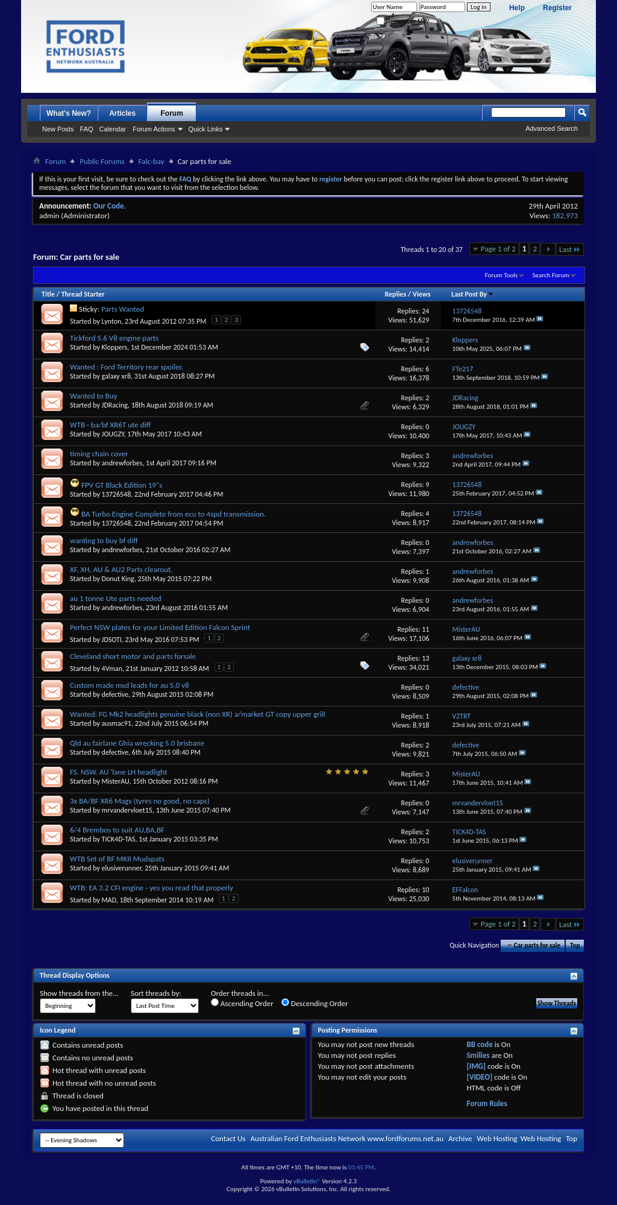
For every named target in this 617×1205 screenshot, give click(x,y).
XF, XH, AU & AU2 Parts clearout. (121, 569)
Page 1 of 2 (498, 248)
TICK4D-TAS (119, 839)
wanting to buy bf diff (104, 540)
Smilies (477, 1055)
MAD (109, 900)
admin (49, 215)
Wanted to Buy (93, 395)
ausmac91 (116, 723)
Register (557, 8)
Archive (460, 1138)
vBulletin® (307, 1181)
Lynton (112, 321)
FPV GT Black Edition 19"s (121, 484)
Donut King (118, 578)
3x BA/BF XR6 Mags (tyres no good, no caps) (140, 800)
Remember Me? (403, 21)
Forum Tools (501, 275)
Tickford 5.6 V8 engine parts (114, 337)
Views (422, 294)
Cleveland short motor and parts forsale (133, 656)
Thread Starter (83, 294)
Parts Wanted (122, 308)
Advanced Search (551, 128)
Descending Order (314, 1003)
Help (517, 8)
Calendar (113, 129)
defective (115, 694)
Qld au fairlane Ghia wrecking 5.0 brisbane (137, 742)
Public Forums (102, 161)
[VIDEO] (479, 1076)
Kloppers (115, 347)
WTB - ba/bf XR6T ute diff (110, 424)
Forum (172, 113)
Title (48, 294)
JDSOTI (112, 639)
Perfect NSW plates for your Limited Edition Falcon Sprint (160, 627)
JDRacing (115, 405)
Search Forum (551, 275)
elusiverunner (122, 868)
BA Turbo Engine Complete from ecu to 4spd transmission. (173, 513)
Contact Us (228, 1138)
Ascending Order (242, 1003)
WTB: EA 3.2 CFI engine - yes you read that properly (151, 887)
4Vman (112, 668)
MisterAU (116, 781)
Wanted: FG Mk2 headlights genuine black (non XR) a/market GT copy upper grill (197, 714)
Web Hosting (497, 1138)
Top (575, 945)
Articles (122, 113)
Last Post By (472, 294)
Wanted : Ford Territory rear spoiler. (126, 366)
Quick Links (206, 129)
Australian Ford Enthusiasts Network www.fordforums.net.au (346, 1138)
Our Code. (109, 205)
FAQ (86, 129)
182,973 (565, 215)
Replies (395, 294)
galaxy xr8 (116, 376)
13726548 (116, 494)
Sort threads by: (156, 993)
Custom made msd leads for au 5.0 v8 (129, 685)
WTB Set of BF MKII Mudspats (117, 858)
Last (570, 249)
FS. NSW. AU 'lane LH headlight (119, 771)
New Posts (58, 129)
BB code (479, 1044)
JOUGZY (113, 434)
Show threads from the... (79, 993)
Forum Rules (486, 1103)
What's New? (68, 113)
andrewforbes (122, 463)
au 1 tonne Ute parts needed (115, 598)
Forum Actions (154, 129)
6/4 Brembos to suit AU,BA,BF (117, 829)
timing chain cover (99, 453)
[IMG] (476, 1066)
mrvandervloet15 (127, 810)
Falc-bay (151, 161)
